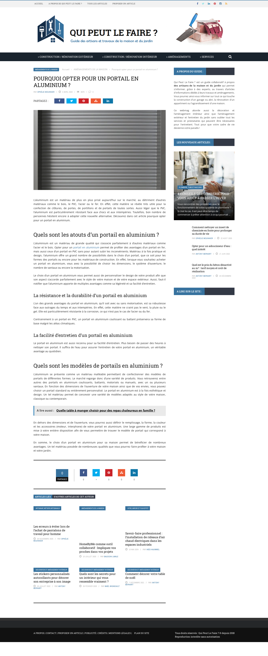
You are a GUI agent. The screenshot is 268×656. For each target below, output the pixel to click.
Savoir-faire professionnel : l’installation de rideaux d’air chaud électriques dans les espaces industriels (145, 538)
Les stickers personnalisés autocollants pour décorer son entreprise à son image (52, 577)
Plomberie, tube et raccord (190, 187)
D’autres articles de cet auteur (74, 496)
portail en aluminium (86, 247)
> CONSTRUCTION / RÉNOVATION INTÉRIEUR (129, 56)
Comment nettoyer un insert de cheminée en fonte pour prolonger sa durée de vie (212, 230)
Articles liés (43, 496)
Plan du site (141, 633)
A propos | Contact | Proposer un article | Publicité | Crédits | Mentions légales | (83, 633)
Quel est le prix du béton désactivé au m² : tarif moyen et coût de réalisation (211, 268)
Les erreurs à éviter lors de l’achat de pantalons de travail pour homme (52, 530)
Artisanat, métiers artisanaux (48, 508)
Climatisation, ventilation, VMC (191, 332)
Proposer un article (123, 3)
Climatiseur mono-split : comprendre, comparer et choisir (200, 343)
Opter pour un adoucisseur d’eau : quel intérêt (211, 247)
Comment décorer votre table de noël (145, 575)
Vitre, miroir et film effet (137, 508)
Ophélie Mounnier (46, 92)
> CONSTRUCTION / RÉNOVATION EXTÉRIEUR (65, 56)
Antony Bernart (204, 254)
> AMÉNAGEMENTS (178, 56)
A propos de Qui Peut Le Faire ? (65, 3)
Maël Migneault (112, 586)
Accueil (38, 3)
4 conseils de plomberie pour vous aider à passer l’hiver (203, 196)
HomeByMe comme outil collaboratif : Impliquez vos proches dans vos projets (97, 547)
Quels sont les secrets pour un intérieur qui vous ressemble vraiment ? (97, 577)
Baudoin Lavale (111, 556)
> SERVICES (207, 56)
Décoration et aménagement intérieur (51, 570)
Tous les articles (97, 3)
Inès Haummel (153, 549)
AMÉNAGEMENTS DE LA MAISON (46, 69)
